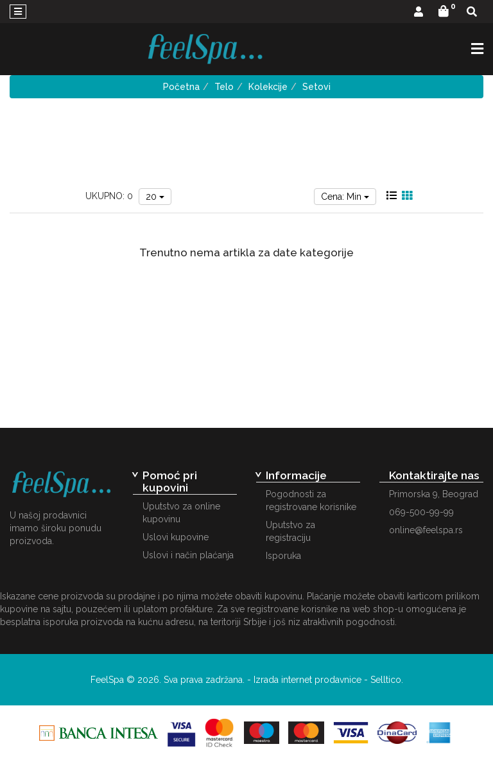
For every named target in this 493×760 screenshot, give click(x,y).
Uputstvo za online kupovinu (181, 512)
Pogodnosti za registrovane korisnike (311, 500)
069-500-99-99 (421, 512)
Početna (181, 87)
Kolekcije (268, 87)
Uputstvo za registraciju (290, 531)
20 (155, 196)
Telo (224, 87)
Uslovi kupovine (176, 537)
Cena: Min (345, 196)
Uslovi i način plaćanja (188, 555)
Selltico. (386, 680)
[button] (418, 12)
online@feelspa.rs (426, 530)
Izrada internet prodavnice (307, 680)
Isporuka (283, 556)
